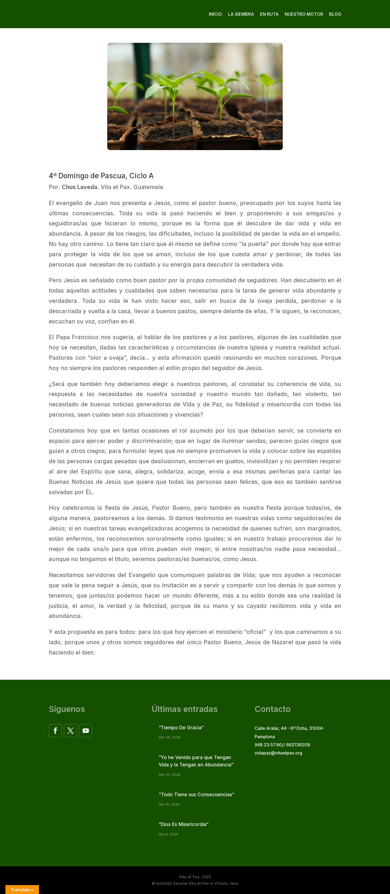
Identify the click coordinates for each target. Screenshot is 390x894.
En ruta (269, 14)
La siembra (241, 14)
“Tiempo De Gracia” (181, 727)
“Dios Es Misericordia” (184, 824)
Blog (335, 14)
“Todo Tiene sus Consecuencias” (196, 794)
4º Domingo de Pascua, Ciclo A (101, 175)
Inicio (215, 14)
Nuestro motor (304, 14)
